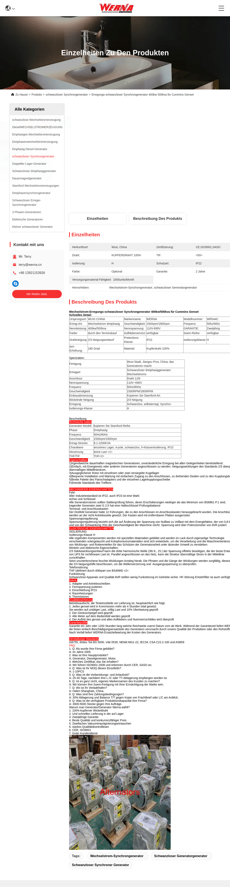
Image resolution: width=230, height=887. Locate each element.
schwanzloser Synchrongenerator (67, 94)
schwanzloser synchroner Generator (100, 865)
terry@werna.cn (30, 264)
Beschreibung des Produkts (157, 219)
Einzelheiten (97, 219)
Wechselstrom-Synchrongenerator (116, 856)
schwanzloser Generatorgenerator (180, 856)
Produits (36, 94)
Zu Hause (21, 94)
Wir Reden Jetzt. (36, 294)
